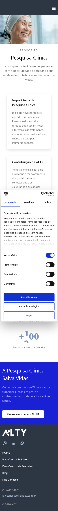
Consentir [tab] (10, 202)
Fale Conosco (10, 479)
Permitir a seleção (29, 306)
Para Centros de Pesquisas (17, 466)
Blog (5, 473)
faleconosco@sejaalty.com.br (19, 495)
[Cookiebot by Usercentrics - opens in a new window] (41, 194)
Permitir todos (29, 297)
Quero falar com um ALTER (23, 414)
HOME (6, 452)
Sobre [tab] (47, 202)
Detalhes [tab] (29, 202)
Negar (29, 315)
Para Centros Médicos (15, 459)
